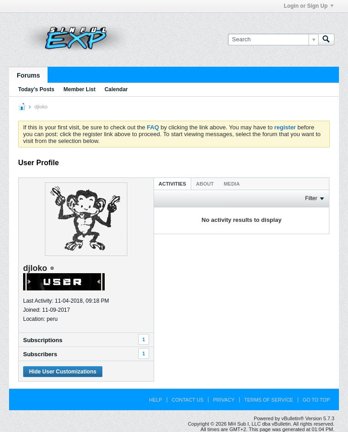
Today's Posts (36, 89)
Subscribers (40, 354)
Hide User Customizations (63, 371)
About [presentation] (205, 184)
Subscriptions (43, 340)
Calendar (116, 89)
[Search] (273, 39)
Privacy (223, 400)
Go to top (316, 400)
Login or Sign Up (309, 6)
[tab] (172, 183)
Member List (79, 89)
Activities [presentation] (172, 184)
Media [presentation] (232, 184)
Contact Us (188, 400)
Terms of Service (268, 400)
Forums (28, 75)
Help (155, 400)
